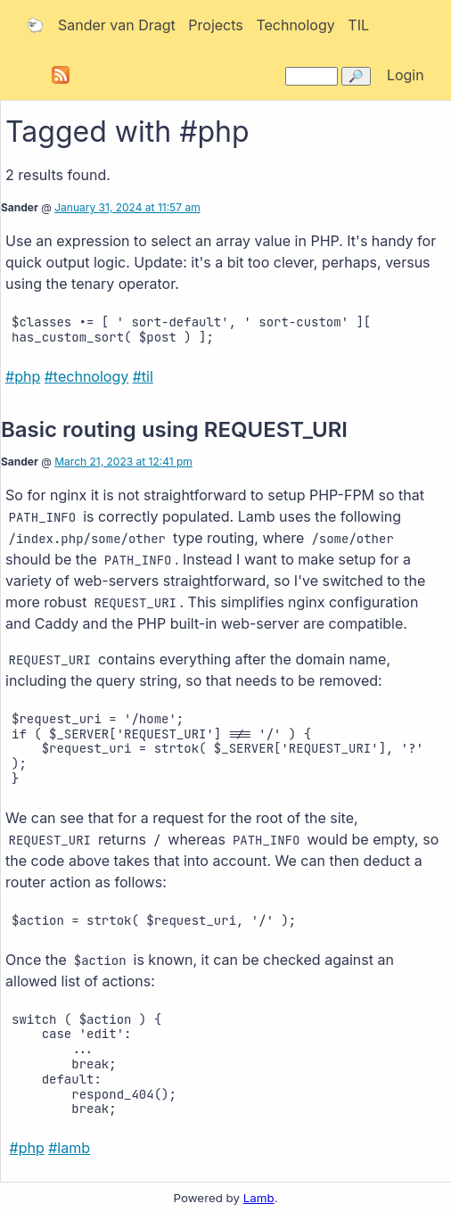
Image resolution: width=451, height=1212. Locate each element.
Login (405, 75)
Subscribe (60, 75)
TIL (358, 25)
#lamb (69, 1148)
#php (22, 376)
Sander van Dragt (117, 25)
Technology (295, 25)
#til (143, 376)
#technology (86, 376)
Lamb (259, 1198)
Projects (215, 25)
